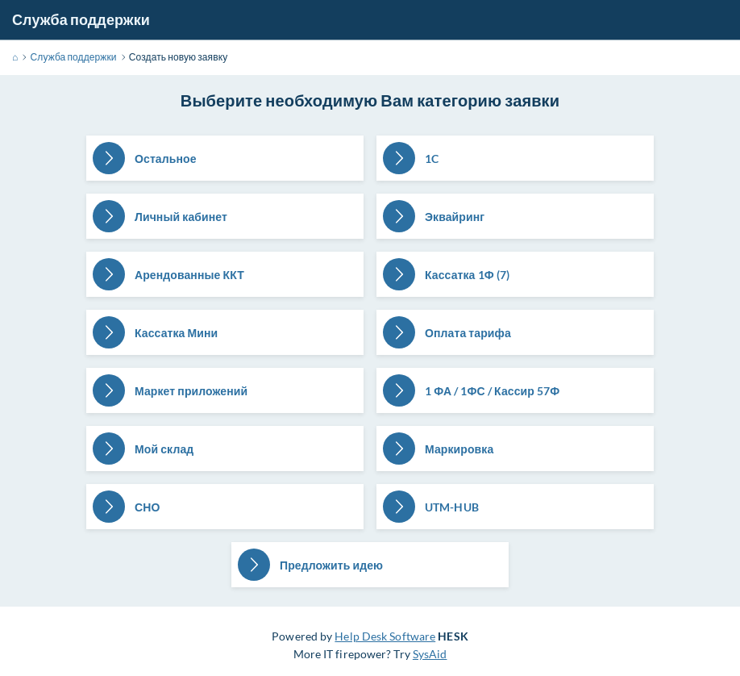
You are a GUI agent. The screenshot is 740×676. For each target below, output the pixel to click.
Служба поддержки (81, 19)
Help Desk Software (385, 636)
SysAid (430, 654)
